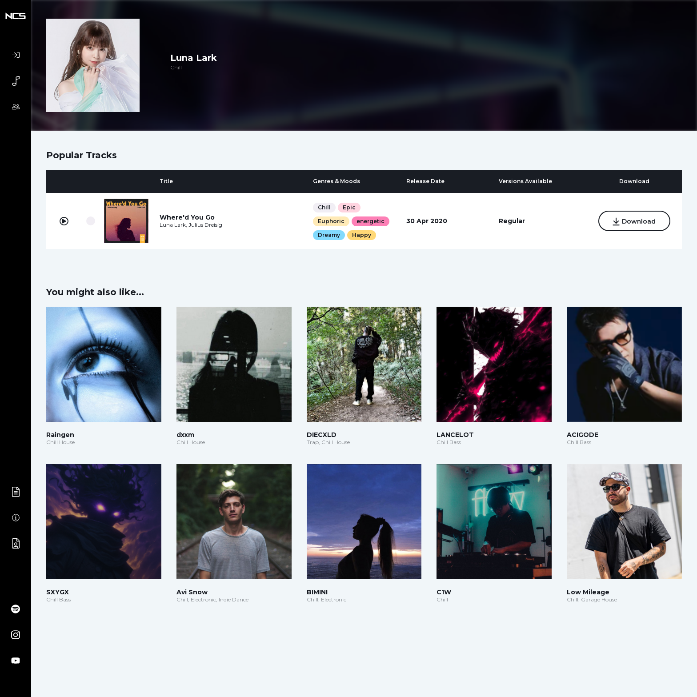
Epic (349, 207)
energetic (371, 221)
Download (634, 221)
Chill (324, 207)
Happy (361, 235)
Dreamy (329, 235)
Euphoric (331, 221)
